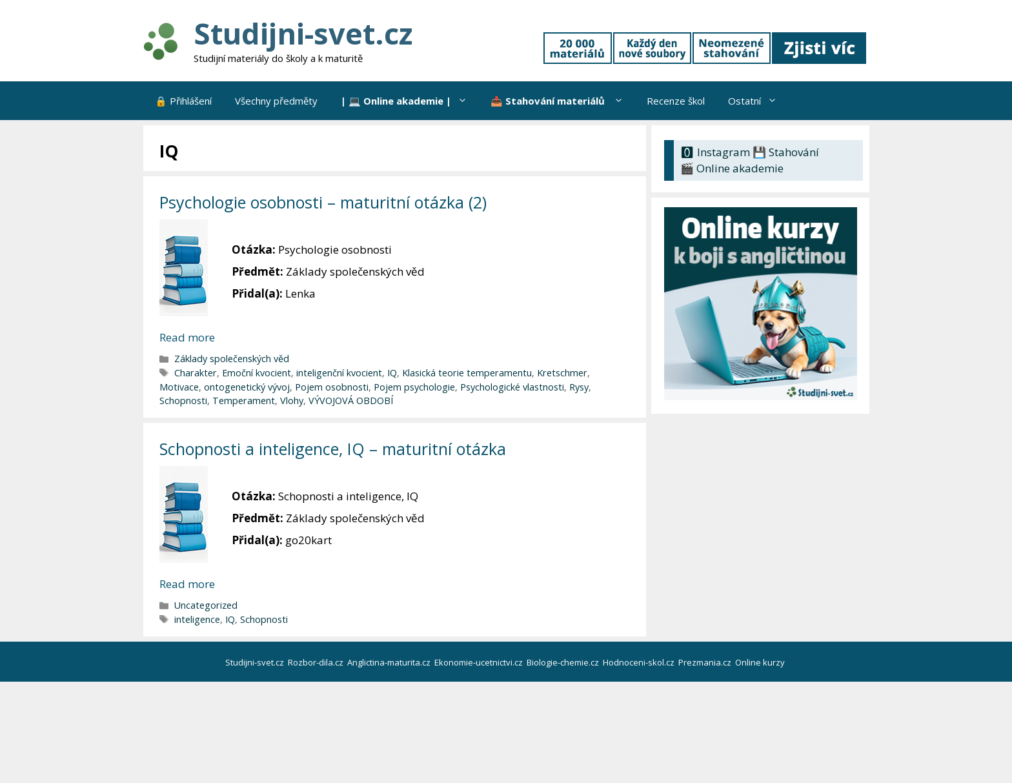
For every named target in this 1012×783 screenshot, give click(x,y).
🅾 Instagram (715, 152)
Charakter (195, 373)
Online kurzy (761, 662)
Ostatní (758, 100)
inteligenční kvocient (339, 373)
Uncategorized (206, 605)
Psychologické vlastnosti (512, 387)
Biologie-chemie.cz (564, 662)
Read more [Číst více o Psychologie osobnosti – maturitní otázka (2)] (187, 337)
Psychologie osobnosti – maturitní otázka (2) (323, 202)
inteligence (197, 619)
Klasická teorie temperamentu (467, 373)
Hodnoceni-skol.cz (639, 662)
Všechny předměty (276, 100)
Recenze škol (676, 100)
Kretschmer (562, 373)
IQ (392, 373)
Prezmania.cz (705, 662)
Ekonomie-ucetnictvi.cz (479, 662)
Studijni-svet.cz (303, 33)
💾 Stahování (786, 152)
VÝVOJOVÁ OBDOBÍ (351, 400)
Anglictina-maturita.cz (389, 662)
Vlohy (291, 400)
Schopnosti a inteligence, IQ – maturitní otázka (332, 449)
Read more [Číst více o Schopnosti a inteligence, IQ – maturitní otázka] (187, 583)
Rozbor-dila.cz (316, 662)
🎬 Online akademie (732, 168)
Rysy (579, 387)
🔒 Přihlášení (183, 100)
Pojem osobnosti (332, 387)
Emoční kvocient (256, 373)
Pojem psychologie (414, 387)
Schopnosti (183, 400)
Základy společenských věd (231, 358)
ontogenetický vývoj (247, 387)
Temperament (243, 400)
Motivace (179, 387)
